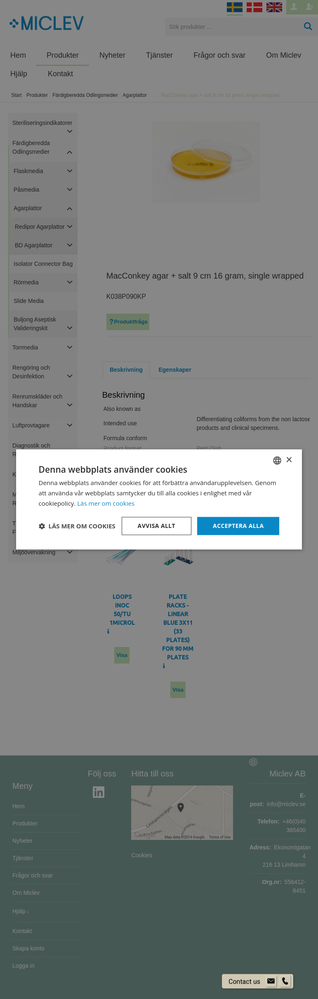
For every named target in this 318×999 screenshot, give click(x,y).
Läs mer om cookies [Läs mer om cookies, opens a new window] (105, 503)
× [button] (288, 460)
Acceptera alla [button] (238, 526)
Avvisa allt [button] (156, 526)
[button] (77, 526)
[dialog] (159, 499)
